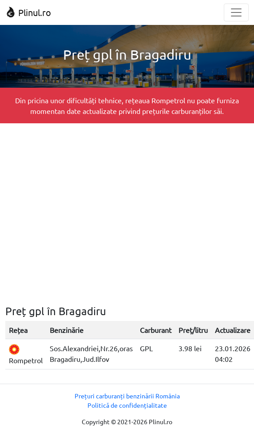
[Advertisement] (83, 213)
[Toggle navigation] (236, 12)
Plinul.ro (28, 12)
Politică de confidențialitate (127, 405)
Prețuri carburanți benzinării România (127, 396)
